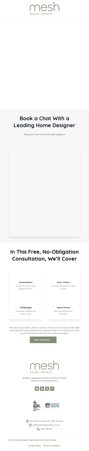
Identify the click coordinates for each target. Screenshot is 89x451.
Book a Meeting (42, 340)
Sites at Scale (50, 440)
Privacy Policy (34, 446)
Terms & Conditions (52, 446)
